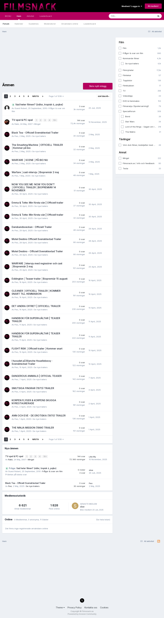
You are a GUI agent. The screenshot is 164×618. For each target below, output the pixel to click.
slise (91, 469)
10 (54, 120)
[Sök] (125, 16)
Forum (6, 24)
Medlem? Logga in (132, 6)
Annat (122, 152)
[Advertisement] (57, 59)
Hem (19, 17)
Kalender (19, 24)
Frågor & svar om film (52, 471)
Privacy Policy (75, 607)
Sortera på (103, 96)
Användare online (69, 24)
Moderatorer (50, 24)
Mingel (37, 123)
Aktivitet (30, 16)
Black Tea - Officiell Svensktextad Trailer (25, 482)
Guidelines (34, 24)
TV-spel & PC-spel (14, 456)
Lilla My (92, 456)
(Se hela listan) (103, 519)
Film (121, 42)
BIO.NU (8, 16)
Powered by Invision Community (82, 613)
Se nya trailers (39, 136)
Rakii (17, 123)
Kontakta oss (90, 607)
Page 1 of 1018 (56, 96)
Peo (16, 136)
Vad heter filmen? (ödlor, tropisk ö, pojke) (32, 468)
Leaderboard (90, 24)
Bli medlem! (153, 6)
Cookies (104, 607)
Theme (60, 607)
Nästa (35, 96)
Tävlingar (125, 139)
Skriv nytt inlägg (97, 86)
